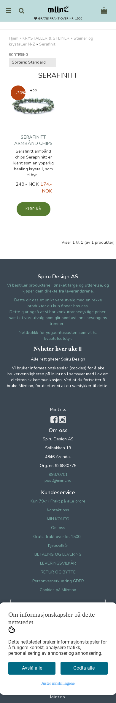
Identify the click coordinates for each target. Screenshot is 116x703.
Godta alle (84, 668)
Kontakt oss (58, 510)
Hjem (13, 38)
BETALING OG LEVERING (58, 554)
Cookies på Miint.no (58, 590)
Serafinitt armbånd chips (33, 140)
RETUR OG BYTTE (58, 572)
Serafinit (47, 44)
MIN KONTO (58, 519)
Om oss (58, 528)
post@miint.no (58, 480)
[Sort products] (32, 62)
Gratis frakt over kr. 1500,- (58, 536)
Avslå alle (32, 668)
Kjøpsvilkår (58, 545)
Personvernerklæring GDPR (58, 581)
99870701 (58, 474)
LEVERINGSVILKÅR (58, 563)
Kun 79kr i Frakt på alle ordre (58, 501)
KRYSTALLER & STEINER (46, 38)
